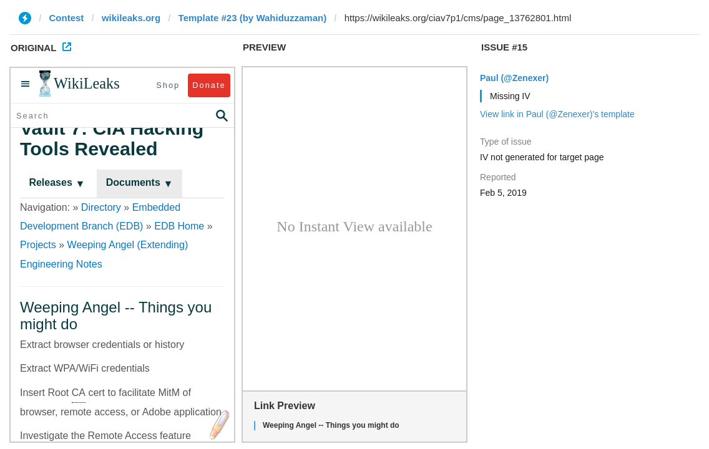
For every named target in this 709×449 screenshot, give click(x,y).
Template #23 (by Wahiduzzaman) (252, 17)
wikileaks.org (131, 17)
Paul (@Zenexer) (514, 78)
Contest (66, 17)
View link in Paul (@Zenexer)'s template (557, 114)
